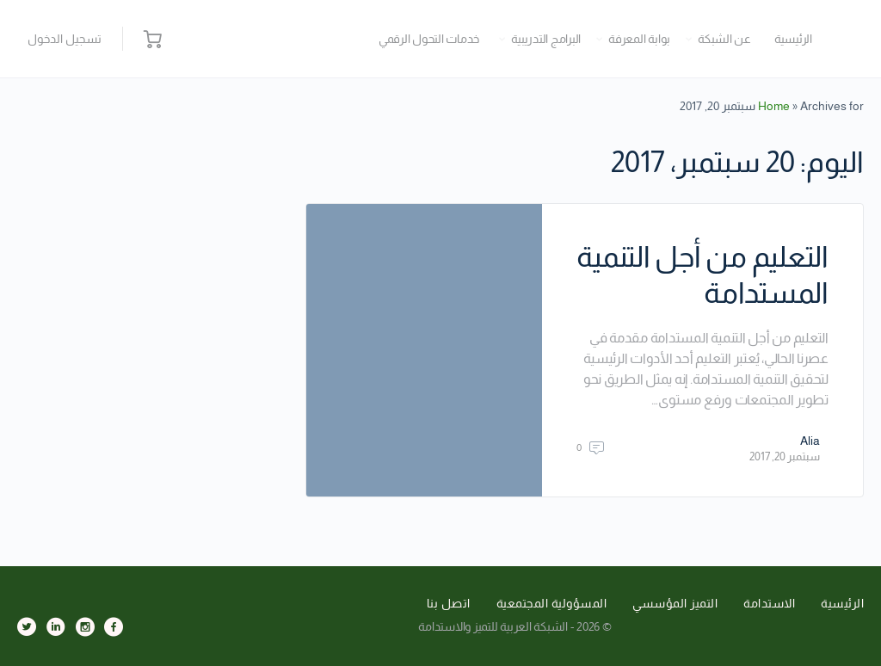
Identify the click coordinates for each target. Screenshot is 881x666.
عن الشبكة (724, 39)
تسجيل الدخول (65, 39)
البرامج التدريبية (546, 39)
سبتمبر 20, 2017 (784, 456)
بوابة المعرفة (639, 39)
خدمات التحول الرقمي (429, 39)
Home (774, 106)
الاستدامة (769, 603)
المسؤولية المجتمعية (551, 603)
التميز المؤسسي (675, 603)
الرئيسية (793, 39)
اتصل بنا (449, 603)
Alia (810, 440)
